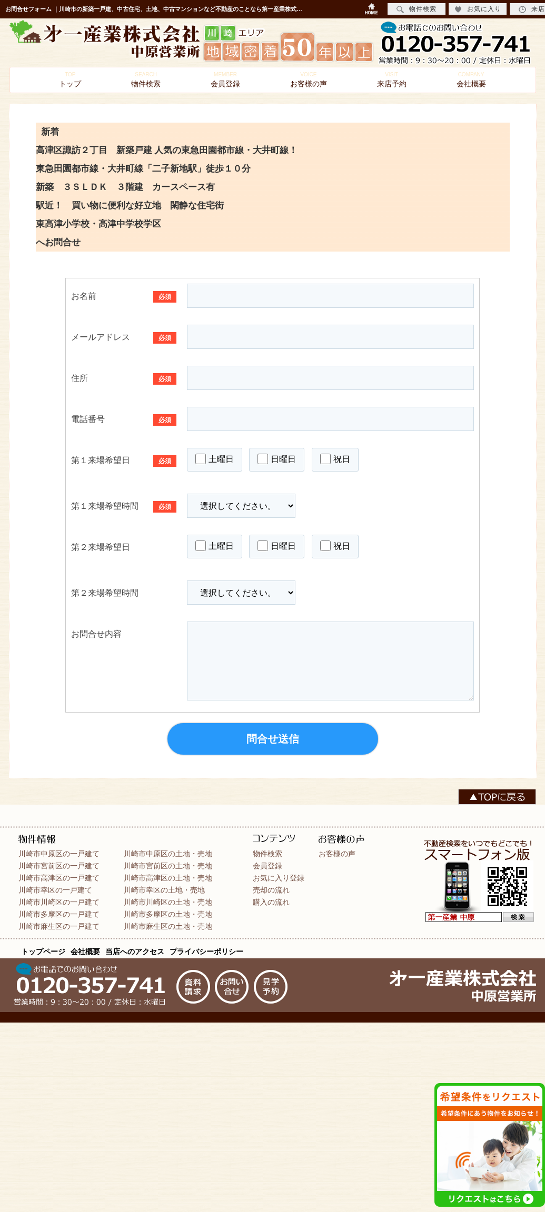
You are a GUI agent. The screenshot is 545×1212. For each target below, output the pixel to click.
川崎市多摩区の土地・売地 (168, 914)
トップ (70, 80)
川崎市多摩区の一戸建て (59, 914)
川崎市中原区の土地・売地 (168, 853)
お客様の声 (308, 80)
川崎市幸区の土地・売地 (164, 890)
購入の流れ (271, 902)
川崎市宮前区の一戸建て (59, 866)
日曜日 (276, 459)
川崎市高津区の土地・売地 (168, 878)
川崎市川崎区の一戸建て (59, 902)
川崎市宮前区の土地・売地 (168, 866)
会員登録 (225, 80)
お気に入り (477, 9)
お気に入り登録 (278, 878)
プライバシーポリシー (206, 951)
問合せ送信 (272, 739)
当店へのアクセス (134, 951)
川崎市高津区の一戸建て (59, 878)
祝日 (335, 459)
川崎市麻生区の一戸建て (59, 926)
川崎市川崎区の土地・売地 (168, 902)
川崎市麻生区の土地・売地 (168, 926)
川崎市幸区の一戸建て (55, 890)
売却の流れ (271, 890)
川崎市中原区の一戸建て (59, 853)
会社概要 (471, 80)
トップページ (43, 951)
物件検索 (146, 80)
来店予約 (392, 80)
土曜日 (214, 459)
